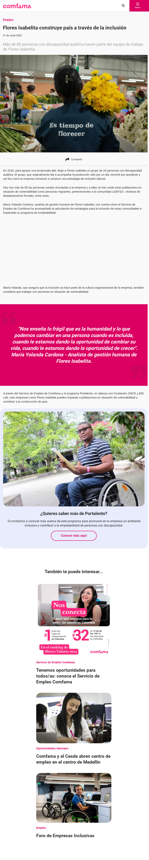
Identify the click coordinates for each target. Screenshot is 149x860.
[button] (17, 6)
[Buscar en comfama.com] (122, 6)
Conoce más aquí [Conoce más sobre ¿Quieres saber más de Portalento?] (74, 535)
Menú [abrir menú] (137, 6)
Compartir (73, 159)
